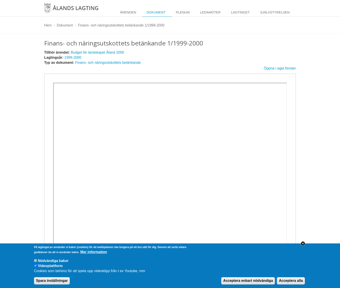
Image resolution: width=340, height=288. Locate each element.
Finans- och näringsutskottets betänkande (108, 62)
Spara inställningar (52, 283)
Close (303, 245)
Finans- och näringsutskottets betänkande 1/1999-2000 (121, 25)
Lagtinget (240, 12)
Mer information (93, 254)
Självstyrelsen (275, 12)
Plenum (183, 12)
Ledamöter (210, 12)
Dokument (156, 12)
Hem (48, 25)
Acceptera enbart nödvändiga (248, 283)
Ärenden (128, 12)
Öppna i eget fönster (280, 68)
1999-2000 (72, 57)
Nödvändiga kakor (53, 263)
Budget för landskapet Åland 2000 (97, 52)
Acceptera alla (291, 283)
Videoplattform (50, 268)
